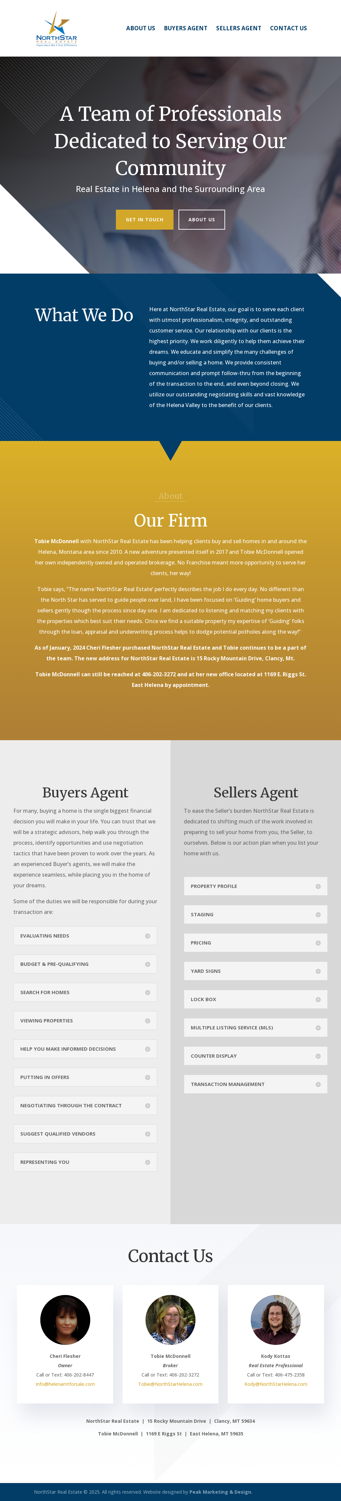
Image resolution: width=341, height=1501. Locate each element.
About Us (140, 29)
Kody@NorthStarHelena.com (275, 1384)
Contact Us (288, 29)
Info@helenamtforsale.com (65, 1384)
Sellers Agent (238, 29)
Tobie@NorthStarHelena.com (170, 1384)
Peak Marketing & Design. (220, 1492)
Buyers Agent (185, 29)
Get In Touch (145, 219)
